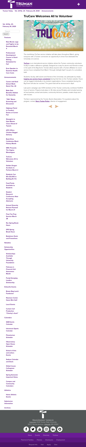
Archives (7, 408)
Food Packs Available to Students (10, 185)
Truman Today (8, 11)
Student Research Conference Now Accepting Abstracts (12, 196)
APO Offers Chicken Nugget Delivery (12, 132)
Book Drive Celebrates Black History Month (12, 141)
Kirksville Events (10, 287)
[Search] (12, 31)
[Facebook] (26, 429)
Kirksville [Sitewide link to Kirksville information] (47, 424)
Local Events (10, 304)
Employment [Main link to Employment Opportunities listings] (60, 440)
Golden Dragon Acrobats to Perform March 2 (12, 168)
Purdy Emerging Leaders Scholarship (11, 280)
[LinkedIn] (53, 429)
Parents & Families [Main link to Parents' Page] (27, 440)
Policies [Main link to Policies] (39, 440)
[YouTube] (40, 429)
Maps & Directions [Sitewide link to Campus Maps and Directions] (38, 420)
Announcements (47, 11)
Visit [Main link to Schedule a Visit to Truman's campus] (42, 445)
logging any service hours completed (37, 79)
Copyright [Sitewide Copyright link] (32, 422)
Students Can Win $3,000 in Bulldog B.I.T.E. (11, 176)
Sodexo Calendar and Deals (12, 360)
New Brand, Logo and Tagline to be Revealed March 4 (12, 45)
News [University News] (30, 435)
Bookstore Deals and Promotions (12, 237)
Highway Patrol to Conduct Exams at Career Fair (12, 111)
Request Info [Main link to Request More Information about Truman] (33, 445)
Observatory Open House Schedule (10, 344)
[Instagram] (46, 429)
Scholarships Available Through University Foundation (10, 258)
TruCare (26, 63)
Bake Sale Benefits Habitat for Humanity (12, 93)
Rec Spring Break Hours (12, 224)
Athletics (7, 390)
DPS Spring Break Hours (10, 231)
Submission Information (8, 402)
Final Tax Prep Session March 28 (11, 216)
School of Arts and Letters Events (11, 353)
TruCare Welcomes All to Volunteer (12, 159)
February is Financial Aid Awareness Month (11, 270)
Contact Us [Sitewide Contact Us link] (50, 420)
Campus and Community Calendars (10, 384)
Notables (7, 243)
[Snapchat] (60, 429)
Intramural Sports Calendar (12, 330)
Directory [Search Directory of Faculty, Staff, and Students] (46, 435)
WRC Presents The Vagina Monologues (11, 150)
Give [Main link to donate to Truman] (55, 445)
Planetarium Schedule (10, 336)
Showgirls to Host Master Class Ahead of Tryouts (11, 122)
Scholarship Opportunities (9, 248)
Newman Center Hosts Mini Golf (12, 299)
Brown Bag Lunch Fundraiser (12, 292)
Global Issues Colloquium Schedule (11, 368)
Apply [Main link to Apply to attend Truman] (49, 445)
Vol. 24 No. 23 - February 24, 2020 (27, 11)
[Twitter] (33, 429)
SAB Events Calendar (10, 323)
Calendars (8, 318)
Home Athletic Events (11, 396)
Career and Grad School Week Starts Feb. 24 (12, 84)
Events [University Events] (37, 435)
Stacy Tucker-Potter (43, 101)
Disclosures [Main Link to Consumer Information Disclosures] (49, 440)
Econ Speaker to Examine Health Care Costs (12, 70)
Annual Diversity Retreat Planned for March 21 (12, 207)
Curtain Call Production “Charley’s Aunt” (12, 311)
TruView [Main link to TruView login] (55, 435)
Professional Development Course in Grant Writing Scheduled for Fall (11, 58)
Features (7, 37)
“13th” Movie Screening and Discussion (11, 101)
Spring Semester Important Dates (12, 376)
